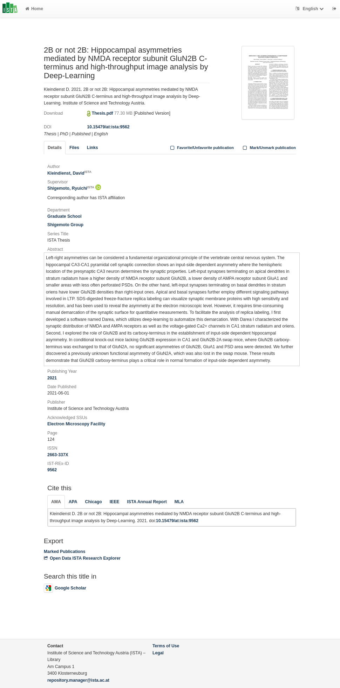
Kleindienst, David (69, 173)
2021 (52, 378)
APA (73, 501)
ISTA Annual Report (146, 501)
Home (34, 8)
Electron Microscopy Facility (76, 423)
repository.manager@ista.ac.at (78, 680)
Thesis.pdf (103, 113)
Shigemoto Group (65, 224)
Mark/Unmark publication (269, 148)
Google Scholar (65, 588)
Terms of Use (165, 645)
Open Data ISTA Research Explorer (82, 558)
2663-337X (57, 454)
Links (92, 147)
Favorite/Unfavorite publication (201, 148)
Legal (158, 652)
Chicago (93, 501)
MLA (179, 501)
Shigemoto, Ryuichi (70, 188)
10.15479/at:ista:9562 (108, 126)
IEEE (115, 501)
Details (55, 147)
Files (74, 147)
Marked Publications (65, 551)
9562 (52, 469)
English (310, 8)
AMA (56, 501)
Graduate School (64, 216)
